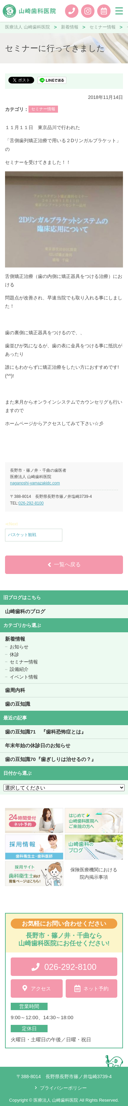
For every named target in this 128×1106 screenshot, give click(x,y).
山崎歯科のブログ (25, 611)
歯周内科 (15, 690)
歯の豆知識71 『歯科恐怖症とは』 (45, 732)
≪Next (11, 524)
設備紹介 (19, 669)
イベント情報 (24, 677)
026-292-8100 (31, 503)
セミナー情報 (43, 109)
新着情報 (15, 639)
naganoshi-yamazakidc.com (35, 483)
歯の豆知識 (17, 704)
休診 (14, 654)
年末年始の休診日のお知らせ (37, 745)
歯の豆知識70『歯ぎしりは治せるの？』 (50, 759)
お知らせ (19, 646)
